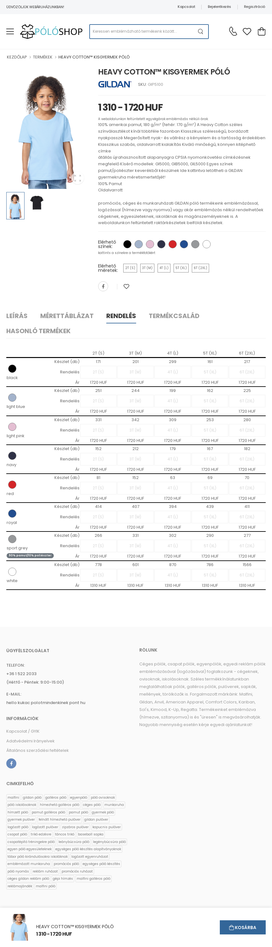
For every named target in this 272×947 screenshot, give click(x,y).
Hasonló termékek (38, 331)
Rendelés (121, 315)
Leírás (17, 315)
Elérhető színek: (107, 244)
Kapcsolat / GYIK (23, 731)
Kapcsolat (186, 6)
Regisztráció (254, 6)
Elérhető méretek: (108, 268)
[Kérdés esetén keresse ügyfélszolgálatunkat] (233, 31)
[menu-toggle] (10, 31)
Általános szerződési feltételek (37, 750)
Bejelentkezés (219, 6)
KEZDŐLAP (17, 57)
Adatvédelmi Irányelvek (30, 741)
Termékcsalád (174, 315)
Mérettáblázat (67, 315)
